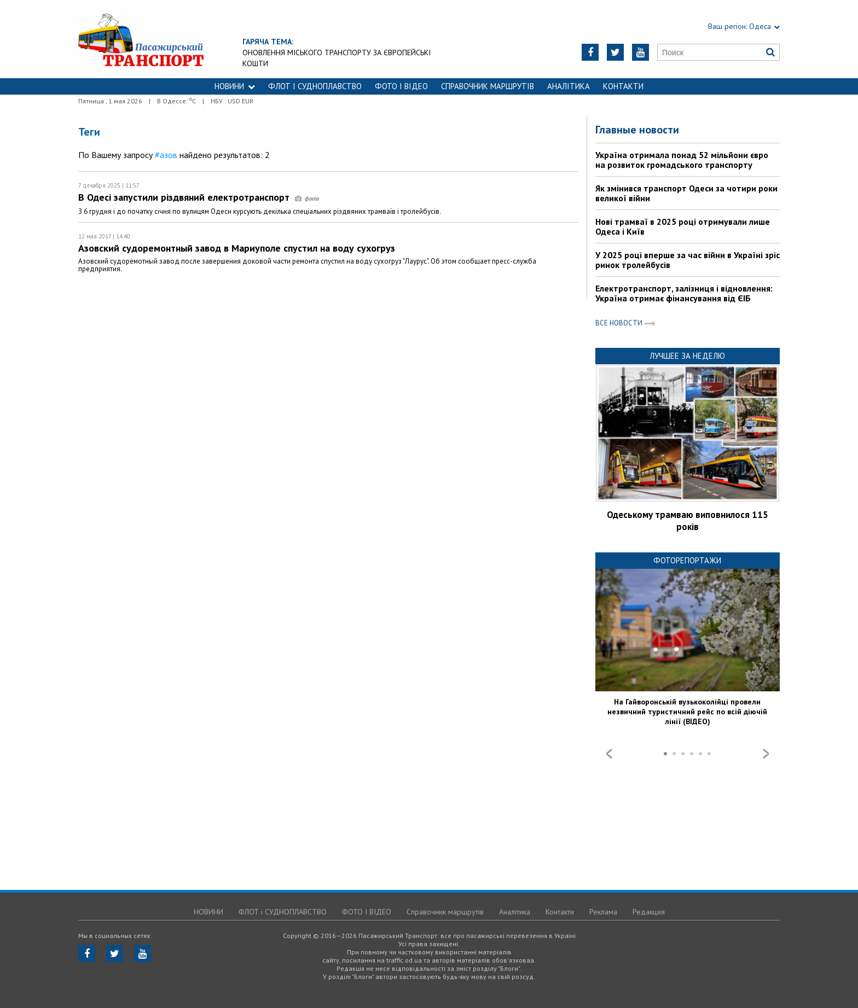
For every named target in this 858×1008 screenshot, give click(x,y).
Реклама (603, 912)
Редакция (649, 912)
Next (766, 753)
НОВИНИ (235, 86)
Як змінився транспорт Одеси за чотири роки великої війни (686, 193)
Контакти (623, 86)
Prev (609, 753)
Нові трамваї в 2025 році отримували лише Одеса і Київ (682, 226)
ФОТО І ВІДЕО (401, 86)
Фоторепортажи (687, 560)
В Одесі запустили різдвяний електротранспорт (198, 197)
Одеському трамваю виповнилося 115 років (687, 521)
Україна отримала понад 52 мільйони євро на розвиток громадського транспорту (681, 159)
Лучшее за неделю (687, 356)
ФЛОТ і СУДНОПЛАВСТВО (315, 86)
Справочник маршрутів (487, 86)
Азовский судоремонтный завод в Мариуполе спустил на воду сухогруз (236, 248)
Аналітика (568, 86)
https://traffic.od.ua (141, 39)
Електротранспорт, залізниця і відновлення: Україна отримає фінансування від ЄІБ (684, 293)
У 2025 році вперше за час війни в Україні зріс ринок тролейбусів (687, 259)
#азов (166, 154)
